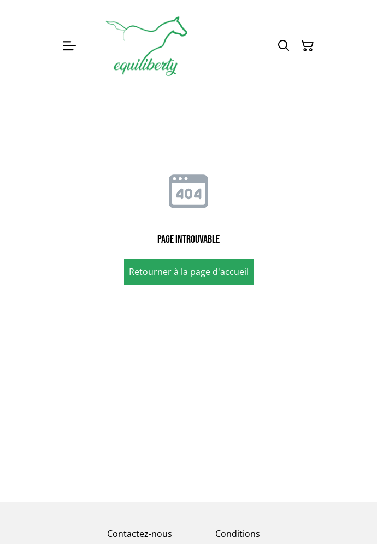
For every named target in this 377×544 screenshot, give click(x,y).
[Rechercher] (284, 46)
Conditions (237, 534)
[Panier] (308, 46)
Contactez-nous (139, 534)
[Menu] (69, 45)
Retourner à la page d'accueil (189, 272)
